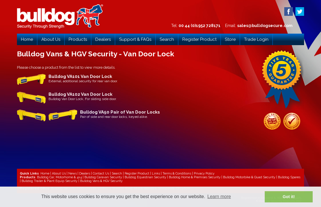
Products (78, 39)
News (72, 173)
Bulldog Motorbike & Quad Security (249, 177)
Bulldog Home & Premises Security (195, 177)
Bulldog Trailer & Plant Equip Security (50, 181)
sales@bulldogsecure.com (265, 25)
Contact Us (101, 173)
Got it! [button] (289, 196)
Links (156, 173)
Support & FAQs (135, 39)
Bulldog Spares (289, 177)
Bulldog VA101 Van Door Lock (80, 76)
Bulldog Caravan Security (103, 177)
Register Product (199, 39)
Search (167, 39)
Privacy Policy (204, 173)
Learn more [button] (219, 196)
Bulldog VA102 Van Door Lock (81, 94)
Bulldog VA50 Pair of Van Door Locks (120, 112)
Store (230, 39)
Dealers (103, 39)
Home (27, 39)
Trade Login (256, 39)
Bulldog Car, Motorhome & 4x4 (59, 177)
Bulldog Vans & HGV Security (101, 181)
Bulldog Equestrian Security (145, 177)
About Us (50, 39)
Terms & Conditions (177, 173)
